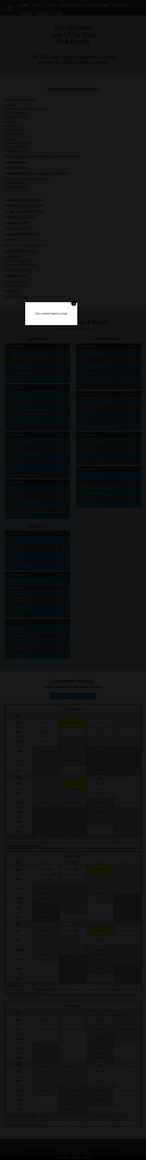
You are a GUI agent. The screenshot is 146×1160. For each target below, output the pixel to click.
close (95, 558)
